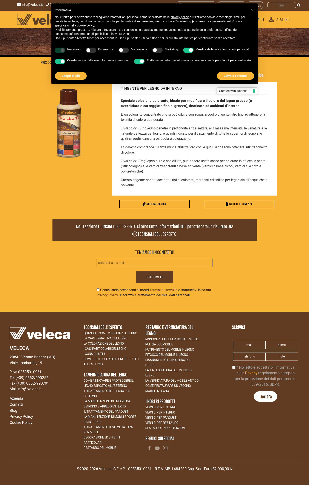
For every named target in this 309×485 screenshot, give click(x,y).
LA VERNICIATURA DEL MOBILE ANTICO (172, 380)
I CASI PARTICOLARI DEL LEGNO (105, 348)
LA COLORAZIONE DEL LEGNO (104, 343)
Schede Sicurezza (239, 204)
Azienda (16, 398)
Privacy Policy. (107, 295)
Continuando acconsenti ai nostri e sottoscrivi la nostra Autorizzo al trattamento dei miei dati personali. (154, 292)
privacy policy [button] (180, 17)
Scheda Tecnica (154, 204)
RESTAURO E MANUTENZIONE (165, 428)
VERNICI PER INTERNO (160, 412)
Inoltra (265, 396)
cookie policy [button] (85, 25)
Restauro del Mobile (100, 447)
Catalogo (279, 19)
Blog (13, 410)
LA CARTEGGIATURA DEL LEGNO (106, 338)
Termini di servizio (163, 290)
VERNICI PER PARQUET (161, 417)
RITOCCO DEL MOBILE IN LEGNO (166, 354)
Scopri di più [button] (71, 76)
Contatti (16, 404)
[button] (252, 10)
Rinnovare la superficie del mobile (172, 339)
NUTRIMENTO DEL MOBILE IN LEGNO (169, 349)
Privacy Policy (21, 416)
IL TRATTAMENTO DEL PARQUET (106, 411)
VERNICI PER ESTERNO (160, 407)
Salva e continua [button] (235, 76)
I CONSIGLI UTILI (94, 354)
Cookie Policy (21, 422)
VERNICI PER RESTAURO (161, 422)
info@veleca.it (33, 5)
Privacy (251, 373)
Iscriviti (154, 277)
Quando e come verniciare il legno (110, 333)
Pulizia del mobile (159, 344)
